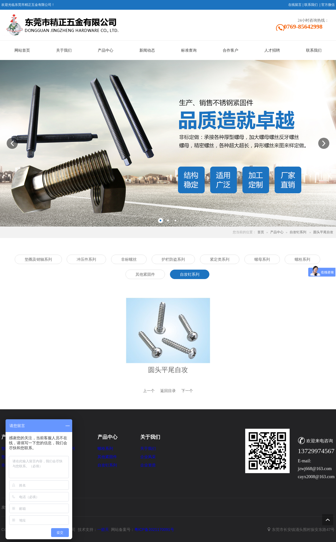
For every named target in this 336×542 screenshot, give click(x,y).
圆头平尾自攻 (323, 232)
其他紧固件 (107, 457)
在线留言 (295, 5)
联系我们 (311, 5)
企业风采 (148, 457)
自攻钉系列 (298, 232)
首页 (260, 232)
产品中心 (277, 232)
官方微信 (328, 5)
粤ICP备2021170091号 (154, 529)
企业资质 (148, 465)
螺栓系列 (105, 448)
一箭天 (103, 529)
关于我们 (148, 448)
